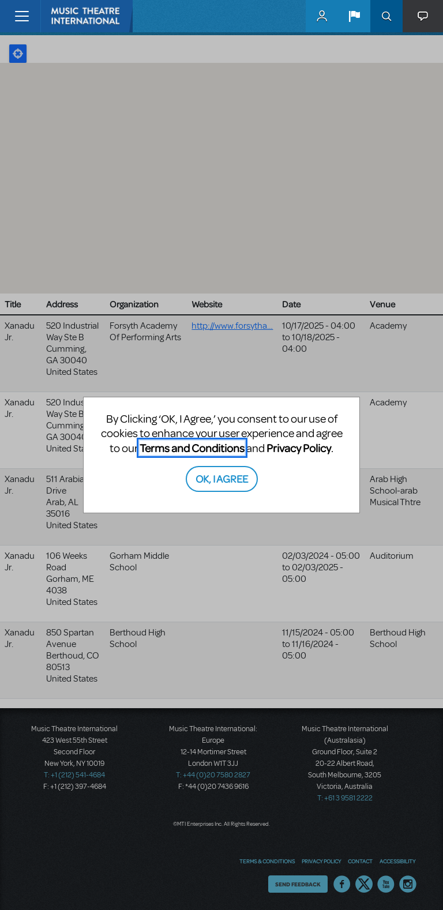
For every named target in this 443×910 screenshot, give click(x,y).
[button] (354, 16)
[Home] (64, 16)
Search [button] (386, 16)
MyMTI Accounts (322, 16)
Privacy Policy (298, 448)
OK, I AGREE (222, 478)
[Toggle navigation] (21, 16)
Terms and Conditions (192, 448)
